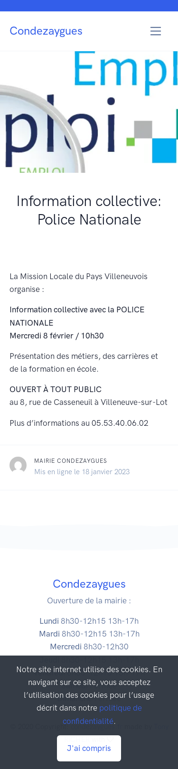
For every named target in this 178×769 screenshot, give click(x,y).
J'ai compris (89, 748)
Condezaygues (46, 31)
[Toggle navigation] (156, 31)
